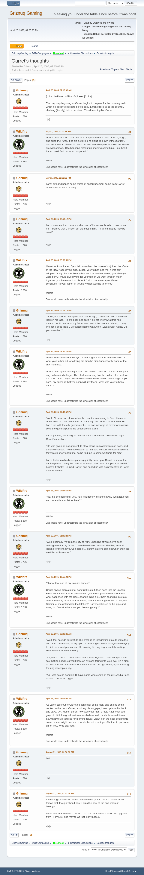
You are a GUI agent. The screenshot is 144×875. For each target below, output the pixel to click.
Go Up (14, 835)
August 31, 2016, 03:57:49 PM (60, 793)
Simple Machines (32, 871)
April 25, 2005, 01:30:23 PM (58, 536)
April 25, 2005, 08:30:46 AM (58, 634)
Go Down (16, 80)
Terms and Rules (119, 871)
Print (129, 80)
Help (107, 871)
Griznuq (22, 90)
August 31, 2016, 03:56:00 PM (60, 752)
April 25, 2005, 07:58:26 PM (58, 351)
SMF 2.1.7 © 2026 (15, 871)
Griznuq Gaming (25, 13)
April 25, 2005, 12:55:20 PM (58, 577)
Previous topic (109, 69)
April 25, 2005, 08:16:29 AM (58, 699)
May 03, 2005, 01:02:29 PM (58, 131)
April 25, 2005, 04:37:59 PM (58, 491)
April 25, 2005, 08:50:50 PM (58, 260)
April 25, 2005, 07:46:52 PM (58, 412)
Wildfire (21, 131)
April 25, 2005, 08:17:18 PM (58, 310)
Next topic (126, 69)
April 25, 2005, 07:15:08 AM (58, 90)
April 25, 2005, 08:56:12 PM (58, 219)
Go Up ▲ (132, 871)
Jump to (86, 849)
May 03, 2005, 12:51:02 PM (58, 178)
